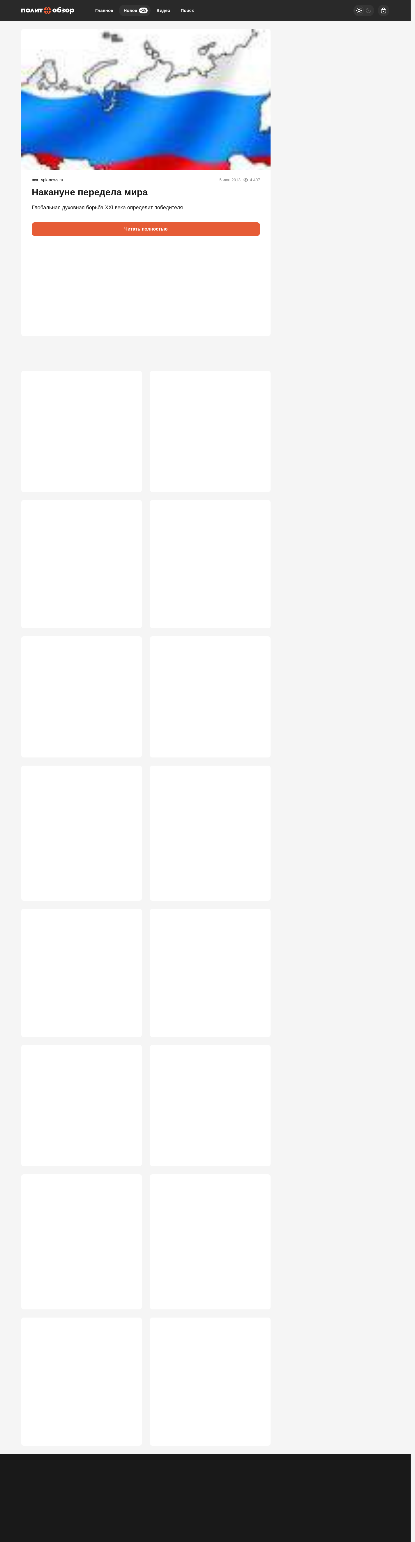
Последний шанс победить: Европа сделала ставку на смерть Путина (199, 985)
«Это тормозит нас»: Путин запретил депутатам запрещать (72, 985)
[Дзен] (346, 1502)
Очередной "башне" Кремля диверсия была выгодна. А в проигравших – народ (81, 1271)
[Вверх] (378, 1502)
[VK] (330, 1502)
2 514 (127, 1178)
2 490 (256, 1178)
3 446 (127, 612)
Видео (163, 10)
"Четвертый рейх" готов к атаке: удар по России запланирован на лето (77, 566)
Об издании (80, 1506)
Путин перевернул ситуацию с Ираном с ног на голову (210, 426)
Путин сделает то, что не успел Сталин (204, 702)
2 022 (127, 1471)
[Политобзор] (47, 10)
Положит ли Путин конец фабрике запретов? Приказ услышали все (197, 1271)
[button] (39, 254)
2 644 (256, 891)
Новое (135, 10)
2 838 (256, 752)
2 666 (127, 891)
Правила (106, 1506)
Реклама (29, 1506)
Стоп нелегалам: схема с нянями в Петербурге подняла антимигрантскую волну (203, 1414)
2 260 (256, 1317)
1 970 (256, 1471)
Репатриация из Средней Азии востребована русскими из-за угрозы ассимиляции (73, 1414)
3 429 (256, 612)
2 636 (127, 1031)
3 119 (127, 752)
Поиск (187, 10)
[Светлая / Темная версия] (363, 10)
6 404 (127, 472)
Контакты (53, 1506)
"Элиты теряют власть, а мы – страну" (203, 1121)
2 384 (127, 1317)
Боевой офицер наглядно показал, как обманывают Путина (74, 706)
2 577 (256, 1031)
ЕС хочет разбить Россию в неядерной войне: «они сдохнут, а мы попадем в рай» (208, 845)
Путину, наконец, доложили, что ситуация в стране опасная (80, 426)
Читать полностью (146, 228)
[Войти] (383, 10)
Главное (104, 10)
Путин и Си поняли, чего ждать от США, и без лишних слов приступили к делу (207, 566)
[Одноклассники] (315, 1502)
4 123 (256, 472)
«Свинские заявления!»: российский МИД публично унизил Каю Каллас (78, 845)
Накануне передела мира (90, 192)
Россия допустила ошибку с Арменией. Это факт (80, 1124)
